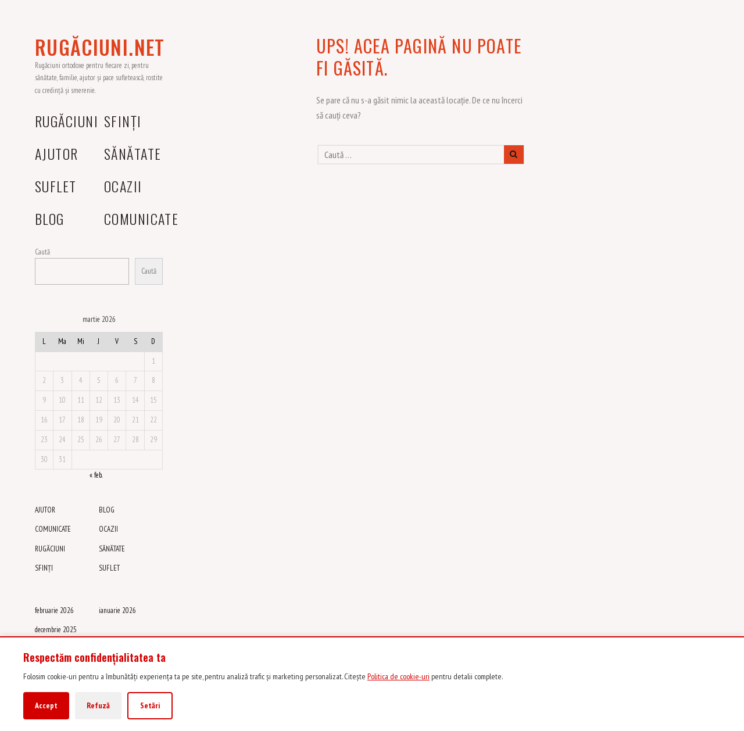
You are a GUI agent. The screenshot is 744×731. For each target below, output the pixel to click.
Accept (46, 705)
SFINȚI (123, 120)
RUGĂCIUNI (66, 120)
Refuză (98, 705)
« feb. (96, 475)
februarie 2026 (54, 610)
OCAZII (123, 185)
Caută (42, 252)
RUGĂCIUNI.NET (100, 47)
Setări (150, 705)
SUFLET (56, 185)
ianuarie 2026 (117, 610)
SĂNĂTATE (133, 153)
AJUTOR (56, 153)
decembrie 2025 (56, 630)
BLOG (50, 218)
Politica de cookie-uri (398, 676)
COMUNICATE (141, 218)
